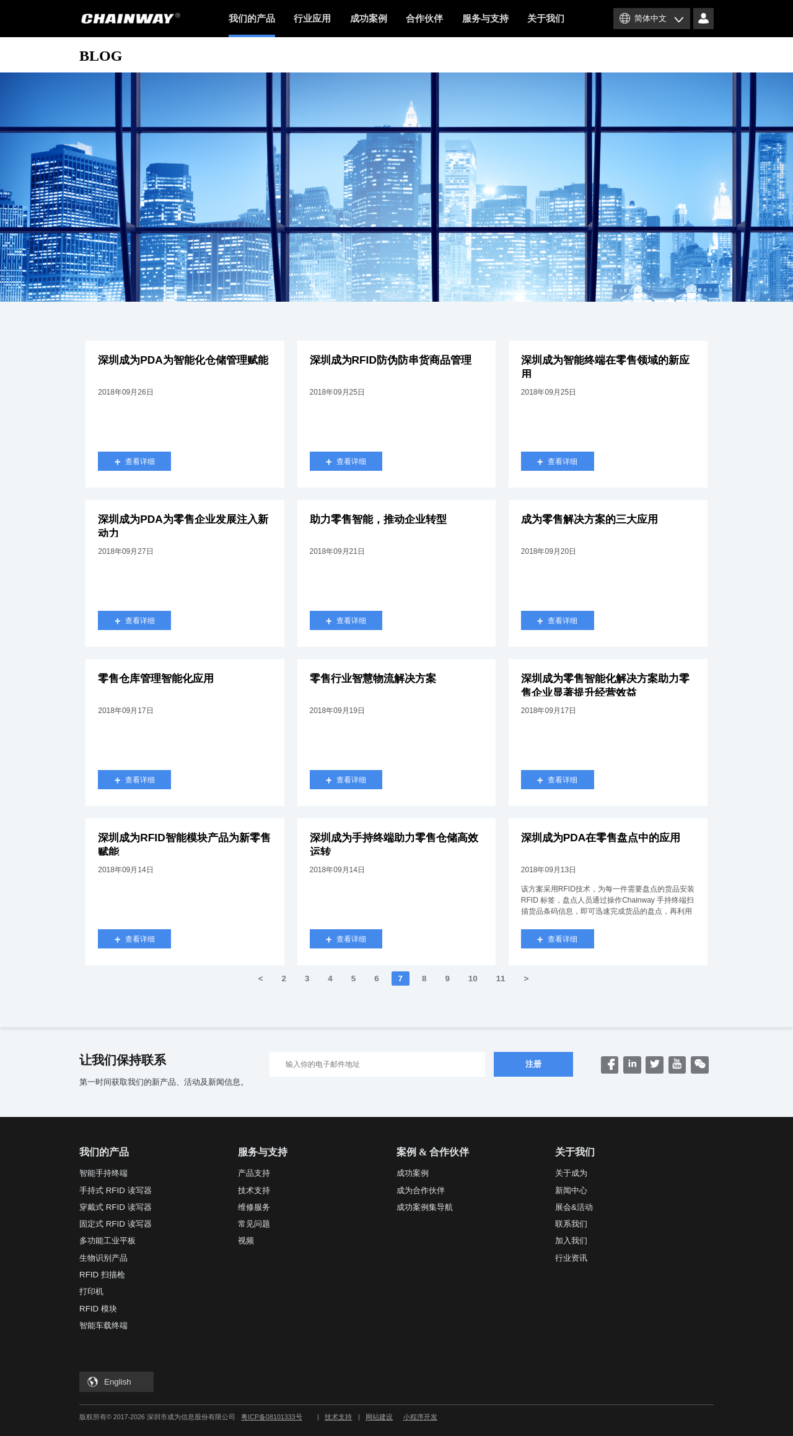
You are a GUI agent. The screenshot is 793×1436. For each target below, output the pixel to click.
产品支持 (254, 1173)
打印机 (91, 1291)
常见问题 (254, 1223)
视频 (246, 1240)
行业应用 (312, 19)
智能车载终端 (103, 1325)
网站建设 (379, 1417)
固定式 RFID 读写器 (115, 1223)
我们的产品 (252, 25)
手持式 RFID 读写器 (115, 1190)
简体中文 (650, 18)
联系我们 (571, 1223)
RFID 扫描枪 (102, 1274)
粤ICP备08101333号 (271, 1417)
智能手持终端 (103, 1173)
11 (501, 978)
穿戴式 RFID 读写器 (115, 1207)
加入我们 (571, 1240)
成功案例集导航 (424, 1207)
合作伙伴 (424, 19)
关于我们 (545, 19)
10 (473, 978)
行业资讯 (571, 1258)
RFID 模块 (98, 1308)
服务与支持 (485, 19)
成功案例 (368, 19)
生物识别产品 (103, 1258)
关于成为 (571, 1173)
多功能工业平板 (107, 1240)
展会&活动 (574, 1207)
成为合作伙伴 (420, 1190)
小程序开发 (420, 1417)
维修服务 (254, 1207)
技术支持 (254, 1190)
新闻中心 (571, 1190)
